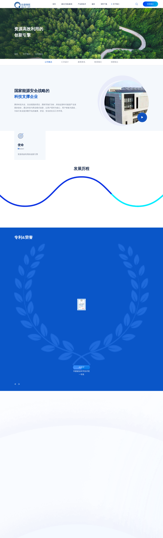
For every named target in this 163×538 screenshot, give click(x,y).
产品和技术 (82, 4)
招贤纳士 (114, 62)
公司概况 (39, 54)
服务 (93, 4)
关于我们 (116, 4)
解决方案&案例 (66, 4)
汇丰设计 (65, 62)
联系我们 (98, 62)
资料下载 (104, 4)
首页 (54, 4)
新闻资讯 (81, 62)
